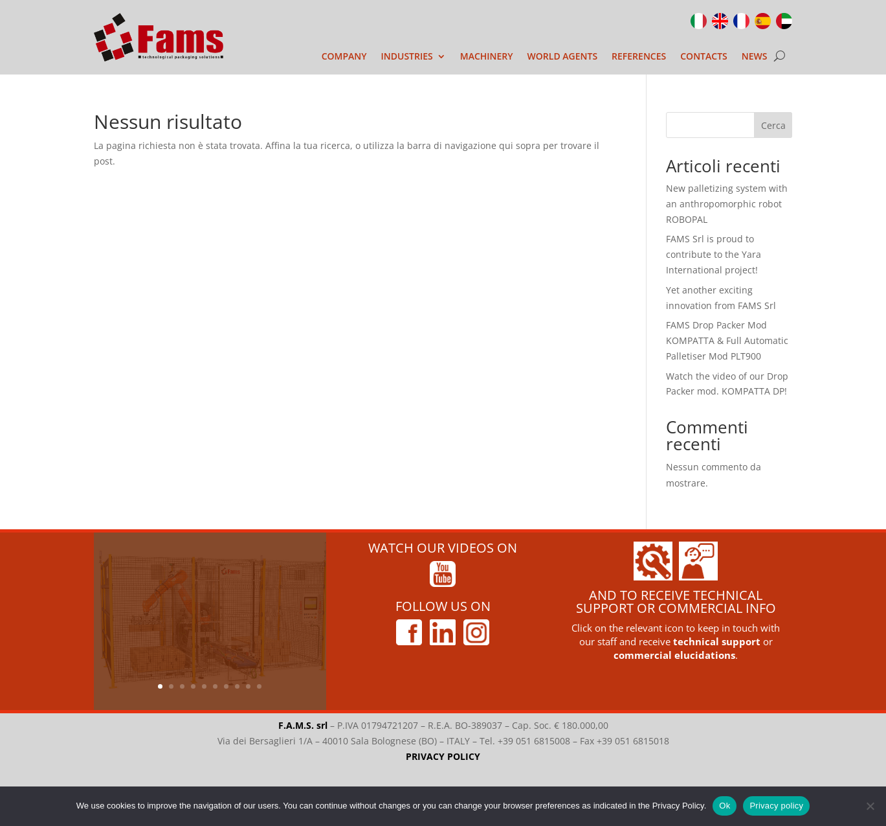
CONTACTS (703, 57)
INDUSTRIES (407, 57)
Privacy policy (776, 805)
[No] (869, 805)
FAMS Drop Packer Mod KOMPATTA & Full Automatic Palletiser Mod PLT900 (727, 340)
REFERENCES (639, 57)
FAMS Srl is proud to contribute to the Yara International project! (713, 254)
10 (259, 686)
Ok (724, 805)
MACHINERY (486, 57)
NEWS (755, 57)
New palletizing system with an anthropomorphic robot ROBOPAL (727, 203)
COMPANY (344, 57)
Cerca (773, 125)
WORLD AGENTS (562, 57)
